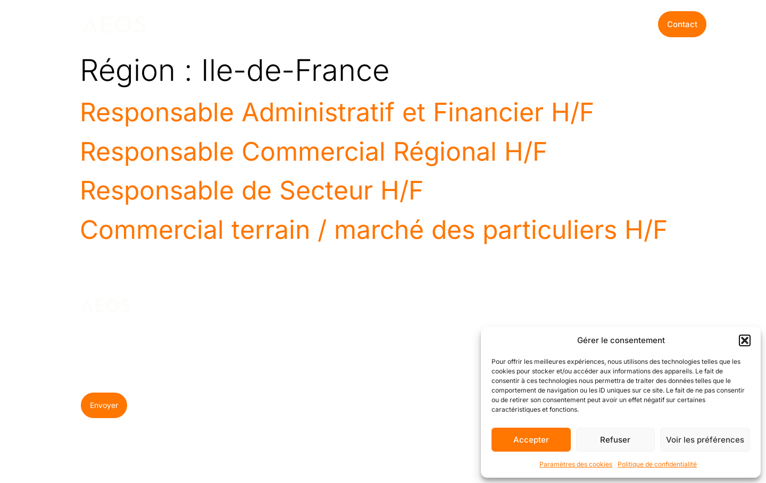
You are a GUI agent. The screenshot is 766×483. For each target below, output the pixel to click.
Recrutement (298, 353)
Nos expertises (228, 24)
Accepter (531, 440)
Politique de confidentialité (657, 464)
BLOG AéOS (548, 306)
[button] (744, 340)
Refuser (615, 440)
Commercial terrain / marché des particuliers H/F (374, 229)
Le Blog (371, 24)
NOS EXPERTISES (297, 311)
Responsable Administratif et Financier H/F (337, 112)
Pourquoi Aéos (310, 24)
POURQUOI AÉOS (378, 311)
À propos (376, 353)
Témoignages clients (384, 421)
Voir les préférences (705, 440)
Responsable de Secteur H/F (251, 190)
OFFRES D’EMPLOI (459, 311)
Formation (293, 370)
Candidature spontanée (466, 376)
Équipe (371, 370)
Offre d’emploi (470, 353)
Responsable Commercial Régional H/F (313, 151)
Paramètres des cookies (575, 464)
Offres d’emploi (433, 24)
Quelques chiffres (376, 393)
